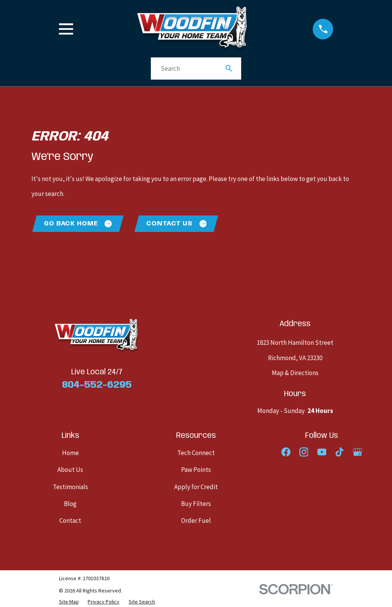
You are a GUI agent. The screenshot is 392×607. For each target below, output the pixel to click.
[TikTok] (339, 452)
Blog (70, 504)
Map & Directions (295, 373)
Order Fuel (196, 521)
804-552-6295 (97, 385)
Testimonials (70, 487)
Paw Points (196, 470)
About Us (70, 470)
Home (70, 453)
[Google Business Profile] (357, 452)
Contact (70, 521)
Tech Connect (196, 453)
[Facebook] (286, 452)
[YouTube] (322, 452)
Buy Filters (196, 504)
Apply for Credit (196, 487)
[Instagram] (304, 452)
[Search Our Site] (228, 68)
